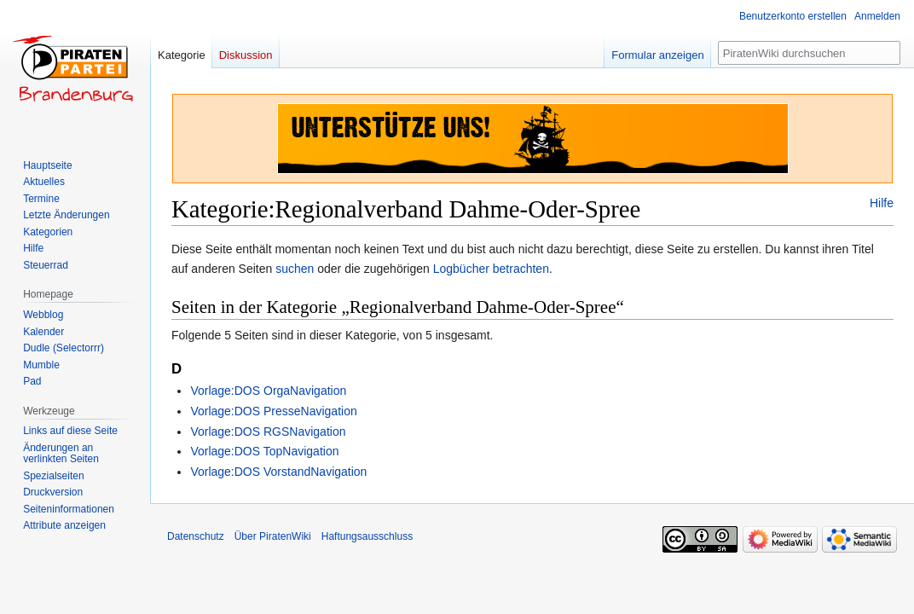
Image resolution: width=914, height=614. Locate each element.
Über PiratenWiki (272, 536)
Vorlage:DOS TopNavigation (264, 451)
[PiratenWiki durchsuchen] (809, 53)
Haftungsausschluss (367, 536)
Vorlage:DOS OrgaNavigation (268, 390)
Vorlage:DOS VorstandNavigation (278, 471)
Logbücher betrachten (491, 268)
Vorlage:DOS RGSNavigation (267, 431)
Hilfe (882, 203)
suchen (294, 268)
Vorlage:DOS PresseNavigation (273, 411)
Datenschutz (195, 536)
